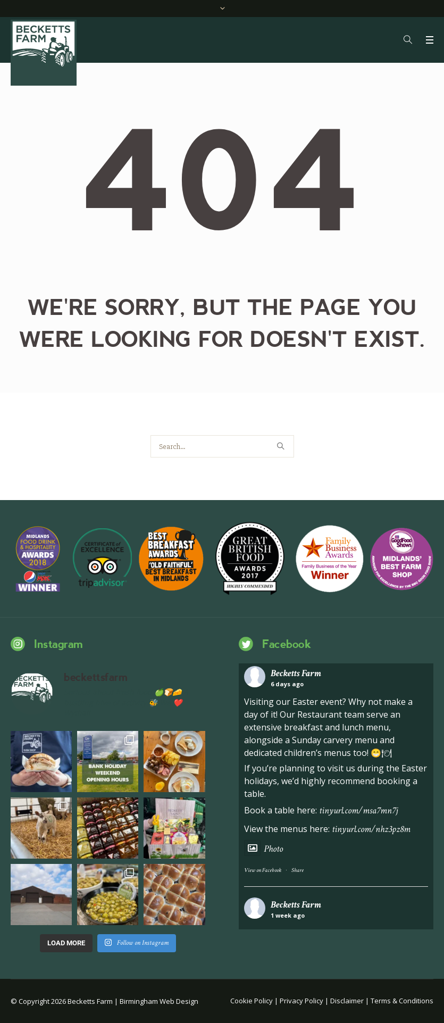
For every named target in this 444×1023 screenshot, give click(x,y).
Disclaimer (347, 1000)
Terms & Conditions (402, 1000)
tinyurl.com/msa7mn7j (358, 810)
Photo (263, 849)
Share (297, 870)
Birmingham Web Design (159, 1001)
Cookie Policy (251, 1000)
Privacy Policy (301, 1000)
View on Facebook (262, 870)
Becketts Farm (296, 673)
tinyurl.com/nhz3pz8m (371, 829)
